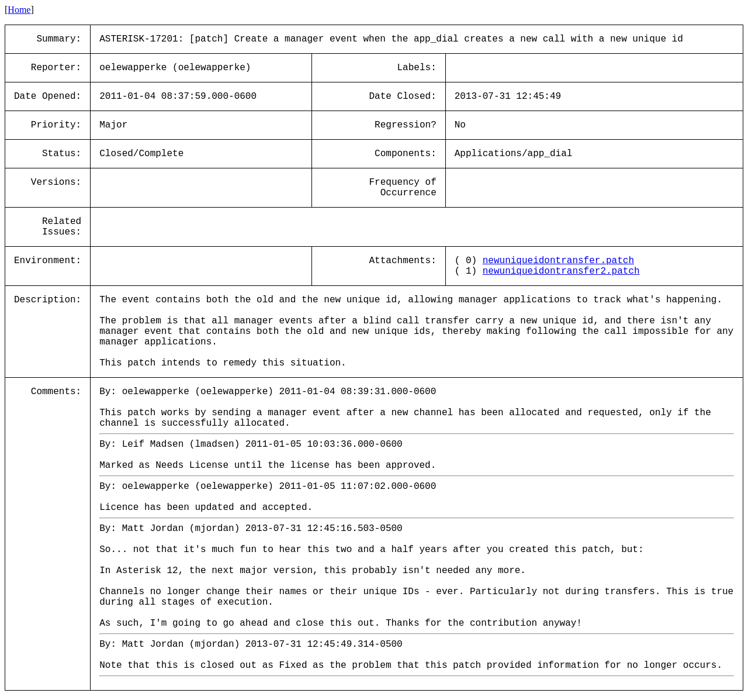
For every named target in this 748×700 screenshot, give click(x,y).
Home (19, 10)
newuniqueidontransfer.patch (558, 261)
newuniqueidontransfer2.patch (561, 271)
